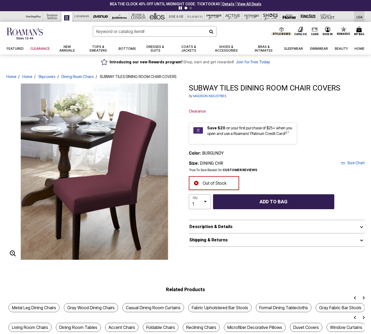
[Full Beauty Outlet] (327, 16)
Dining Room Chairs (77, 76)
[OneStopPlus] (33, 16)
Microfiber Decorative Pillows (254, 327)
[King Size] (308, 16)
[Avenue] (100, 16)
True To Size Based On (223, 170)
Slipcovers (46, 76)
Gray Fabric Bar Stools (340, 307)
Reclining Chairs (201, 327)
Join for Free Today (253, 62)
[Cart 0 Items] (360, 31)
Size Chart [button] (353, 162)
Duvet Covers (306, 327)
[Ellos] (157, 16)
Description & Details (210, 226)
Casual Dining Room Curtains (153, 307)
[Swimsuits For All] (214, 16)
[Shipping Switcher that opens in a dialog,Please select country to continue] (359, 16)
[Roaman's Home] (24, 33)
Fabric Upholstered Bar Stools (220, 307)
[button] (228, 4)
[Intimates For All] (251, 16)
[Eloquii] (195, 16)
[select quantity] (200, 201)
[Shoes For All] (270, 16)
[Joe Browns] (119, 16)
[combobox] (154, 31)
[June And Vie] (176, 16)
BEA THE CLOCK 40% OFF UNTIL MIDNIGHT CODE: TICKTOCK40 (165, 4)
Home (11, 76)
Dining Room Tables (78, 327)
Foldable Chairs (160, 327)
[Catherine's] (81, 16)
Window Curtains (346, 327)
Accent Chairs (122, 327)
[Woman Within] (52, 16)
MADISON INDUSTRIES (209, 96)
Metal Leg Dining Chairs (34, 307)
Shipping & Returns (208, 239)
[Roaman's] (67, 17)
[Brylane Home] (289, 16)
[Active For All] (232, 16)
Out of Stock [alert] (210, 183)
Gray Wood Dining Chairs (91, 307)
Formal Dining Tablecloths (283, 307)
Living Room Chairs (30, 327)
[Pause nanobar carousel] (180, 8)
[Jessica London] (138, 16)
